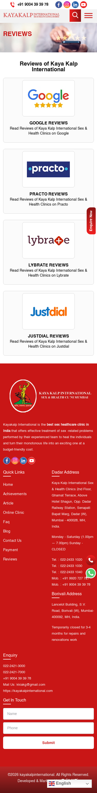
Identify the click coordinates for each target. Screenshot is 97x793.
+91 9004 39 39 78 (32, 4)
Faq (6, 522)
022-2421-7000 (14, 672)
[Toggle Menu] (88, 15)
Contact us (12, 541)
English (60, 784)
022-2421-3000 (14, 666)
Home (8, 485)
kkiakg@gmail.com (31, 684)
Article (8, 503)
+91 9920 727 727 (75, 578)
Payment (10, 550)
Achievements (15, 494)
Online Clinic (13, 513)
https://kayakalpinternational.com (28, 691)
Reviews (10, 559)
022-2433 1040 (71, 572)
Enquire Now (91, 220)
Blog (7, 531)
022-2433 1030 (71, 566)
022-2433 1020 (71, 560)
